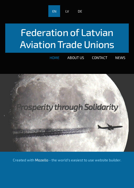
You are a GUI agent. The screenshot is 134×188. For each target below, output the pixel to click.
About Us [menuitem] (75, 57)
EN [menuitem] (54, 11)
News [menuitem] (120, 57)
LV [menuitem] (67, 11)
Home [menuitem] (55, 57)
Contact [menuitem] (99, 57)
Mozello (41, 160)
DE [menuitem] (80, 11)
